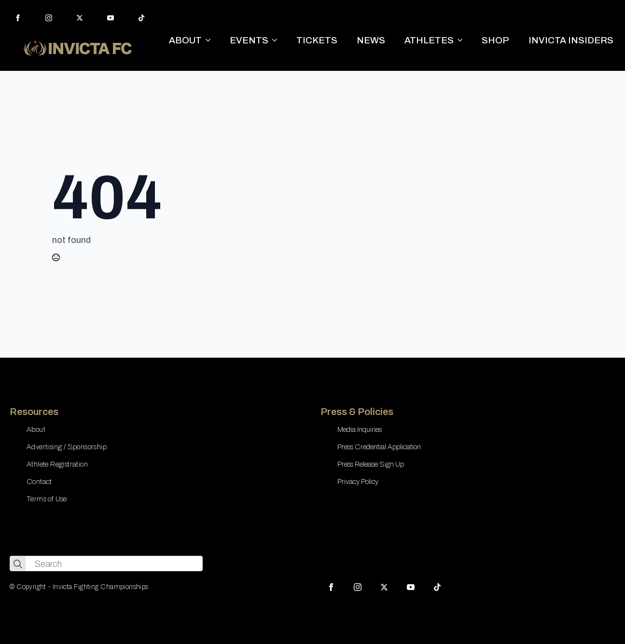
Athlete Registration (57, 464)
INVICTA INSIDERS (570, 40)
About (36, 429)
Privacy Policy (357, 481)
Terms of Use (47, 499)
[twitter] (79, 18)
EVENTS (249, 40)
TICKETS (316, 40)
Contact (39, 481)
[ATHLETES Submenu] (463, 40)
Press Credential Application (379, 447)
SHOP (495, 40)
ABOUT (185, 40)
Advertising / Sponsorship (67, 447)
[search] (18, 564)
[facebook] (18, 18)
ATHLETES (429, 40)
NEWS (371, 40)
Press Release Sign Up (370, 464)
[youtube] (110, 18)
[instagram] (49, 18)
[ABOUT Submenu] (211, 40)
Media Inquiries (359, 429)
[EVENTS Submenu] (277, 40)
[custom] (141, 18)
